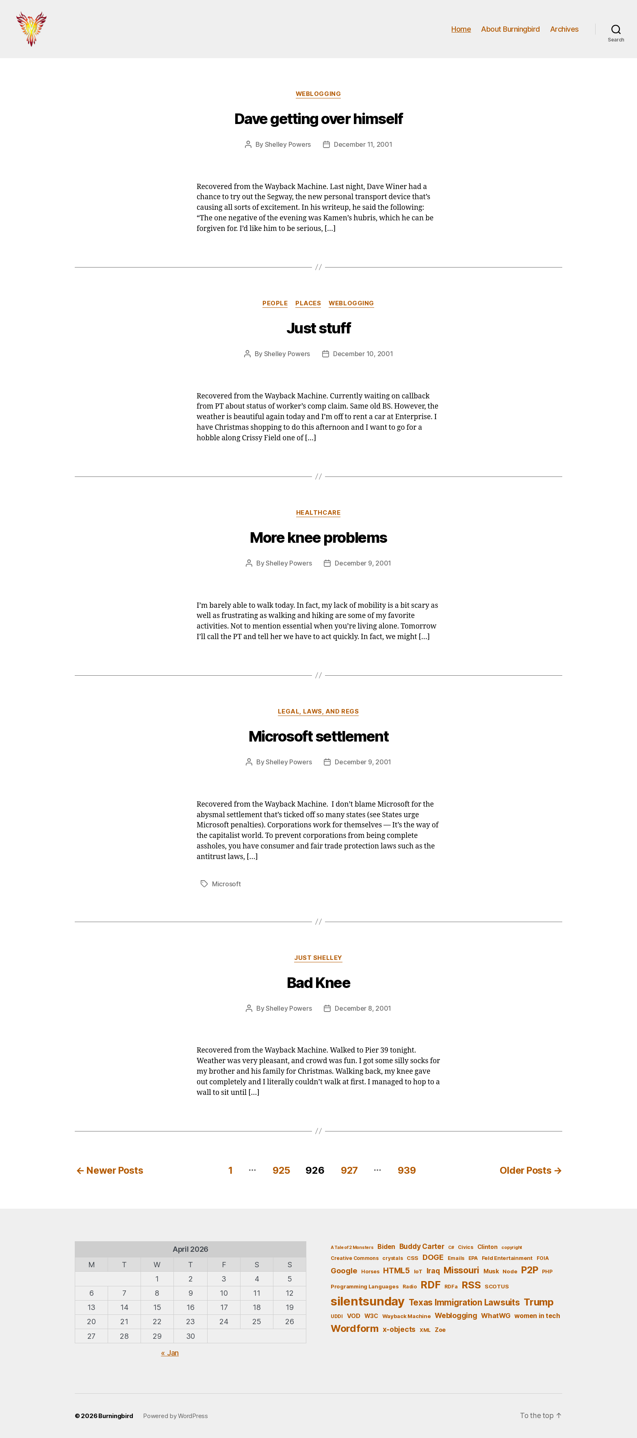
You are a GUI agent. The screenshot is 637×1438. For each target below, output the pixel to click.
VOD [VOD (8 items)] (353, 1316)
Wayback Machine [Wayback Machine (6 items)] (406, 1316)
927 (349, 1170)
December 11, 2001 (363, 146)
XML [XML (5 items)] (425, 1330)
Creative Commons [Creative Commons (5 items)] (355, 1258)
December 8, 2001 (363, 1009)
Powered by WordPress (175, 1416)
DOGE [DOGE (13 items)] (433, 1257)
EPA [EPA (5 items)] (473, 1258)
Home (461, 29)
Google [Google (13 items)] (344, 1270)
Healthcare (318, 514)
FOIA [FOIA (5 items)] (543, 1258)
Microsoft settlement (318, 738)
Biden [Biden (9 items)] (386, 1247)
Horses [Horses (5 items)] (370, 1271)
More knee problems (318, 539)
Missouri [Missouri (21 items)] (461, 1270)
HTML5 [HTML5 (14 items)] (396, 1270)
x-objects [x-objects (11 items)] (399, 1329)
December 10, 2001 (363, 355)
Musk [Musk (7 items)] (491, 1271)
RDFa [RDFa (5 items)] (450, 1287)
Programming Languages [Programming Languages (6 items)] (365, 1286)
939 (408, 1170)
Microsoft (226, 885)
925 (279, 1170)
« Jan (170, 1353)
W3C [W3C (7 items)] (371, 1315)
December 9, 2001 (363, 565)
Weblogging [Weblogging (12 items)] (456, 1315)
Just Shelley (319, 959)
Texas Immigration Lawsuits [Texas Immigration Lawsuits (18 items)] (464, 1302)
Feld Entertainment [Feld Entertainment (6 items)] (507, 1258)
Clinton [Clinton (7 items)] (487, 1246)
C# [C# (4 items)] (451, 1247)
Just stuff (318, 330)
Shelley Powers (288, 146)
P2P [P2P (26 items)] (529, 1270)
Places (308, 305)
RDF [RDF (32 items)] (430, 1285)
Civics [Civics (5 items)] (465, 1247)
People (274, 305)
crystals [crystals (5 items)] (392, 1258)
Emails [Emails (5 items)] (456, 1258)
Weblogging (319, 95)
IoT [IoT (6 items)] (418, 1271)
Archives (564, 29)
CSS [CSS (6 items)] (412, 1258)
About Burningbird (510, 29)
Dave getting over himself (318, 120)
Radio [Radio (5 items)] (410, 1287)
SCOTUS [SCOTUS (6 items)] (497, 1286)
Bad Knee (318, 983)
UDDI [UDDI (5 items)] (337, 1316)
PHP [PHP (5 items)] (547, 1271)
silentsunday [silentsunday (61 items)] (368, 1301)
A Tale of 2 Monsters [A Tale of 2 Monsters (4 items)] (352, 1247)
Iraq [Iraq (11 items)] (433, 1270)
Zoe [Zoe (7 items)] (440, 1329)
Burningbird (115, 1416)
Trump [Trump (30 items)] (539, 1302)
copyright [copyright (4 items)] (511, 1247)
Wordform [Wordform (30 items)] (355, 1328)
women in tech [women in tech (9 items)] (537, 1316)
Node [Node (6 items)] (510, 1271)
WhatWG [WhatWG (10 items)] (495, 1316)
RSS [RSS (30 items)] (471, 1285)
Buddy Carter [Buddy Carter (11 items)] (421, 1246)
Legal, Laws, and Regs (319, 713)
